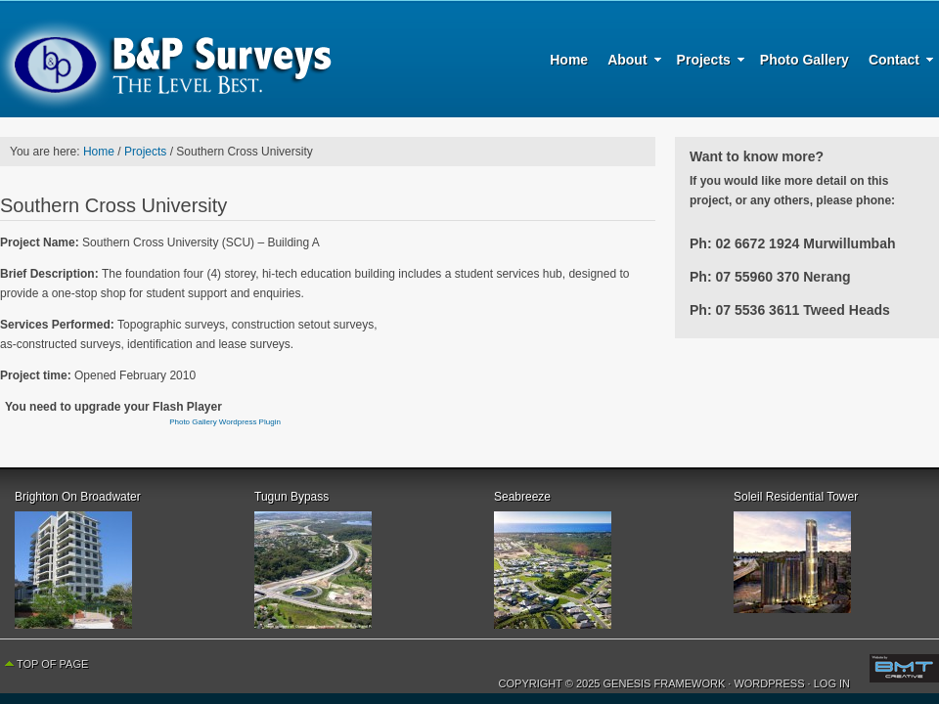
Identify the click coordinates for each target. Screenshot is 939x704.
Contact (896, 62)
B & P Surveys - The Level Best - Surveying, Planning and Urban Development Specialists (166, 58)
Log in (832, 683)
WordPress (769, 683)
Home (569, 59)
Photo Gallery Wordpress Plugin (225, 422)
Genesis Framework (665, 683)
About (629, 62)
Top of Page (52, 664)
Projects (706, 62)
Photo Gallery (804, 59)
